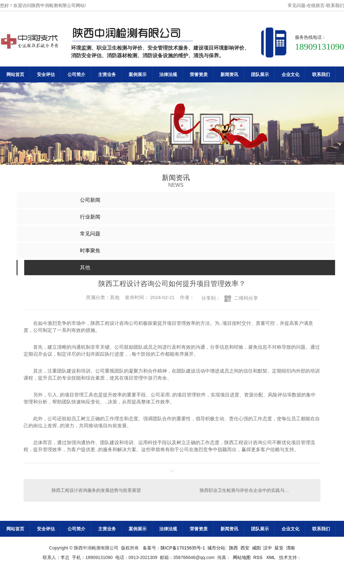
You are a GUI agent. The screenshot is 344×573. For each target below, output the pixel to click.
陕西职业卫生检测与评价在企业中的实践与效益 (246, 490)
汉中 (267, 547)
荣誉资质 (199, 74)
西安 (244, 547)
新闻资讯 (229, 74)
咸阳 (256, 547)
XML (271, 557)
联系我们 (335, 5)
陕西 (233, 547)
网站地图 (242, 557)
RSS (258, 557)
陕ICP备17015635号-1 (183, 547)
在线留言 (316, 5)
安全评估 (46, 74)
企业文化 (290, 74)
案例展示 (138, 74)
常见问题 (296, 5)
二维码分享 (246, 298)
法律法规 (168, 74)
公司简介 (76, 74)
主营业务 (107, 74)
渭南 (290, 547)
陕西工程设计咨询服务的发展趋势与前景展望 (96, 490)
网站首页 (15, 74)
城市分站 (216, 547)
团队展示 (260, 74)
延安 (279, 547)
